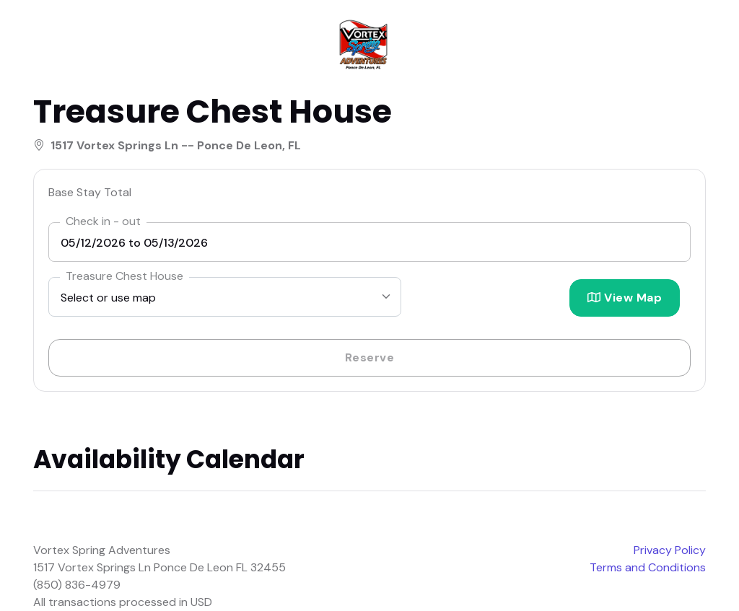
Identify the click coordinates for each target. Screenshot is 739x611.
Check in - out (103, 221)
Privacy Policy (670, 550)
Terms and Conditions (648, 567)
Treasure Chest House (124, 275)
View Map (624, 297)
